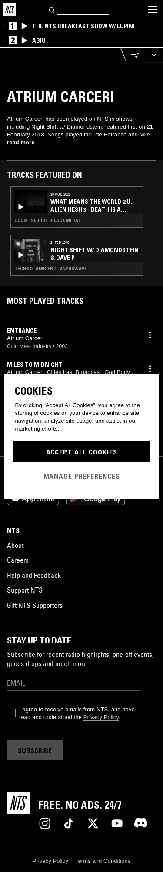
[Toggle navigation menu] (153, 10)
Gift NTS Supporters (35, 605)
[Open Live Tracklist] (132, 55)
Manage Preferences (81, 476)
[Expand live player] (153, 55)
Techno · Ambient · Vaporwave (50, 268)
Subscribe (35, 750)
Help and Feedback (34, 575)
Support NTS (25, 590)
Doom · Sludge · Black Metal (47, 220)
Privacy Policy (101, 717)
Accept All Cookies (81, 452)
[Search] (52, 9)
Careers (18, 560)
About (15, 545)
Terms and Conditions (103, 861)
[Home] (9, 9)
